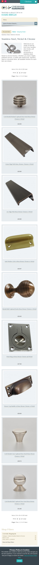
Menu (5, 20)
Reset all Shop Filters (8, 542)
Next (26, 76)
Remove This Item (35, 536)
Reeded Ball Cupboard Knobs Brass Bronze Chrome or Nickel (20, 309)
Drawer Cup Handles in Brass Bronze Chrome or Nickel (19, 406)
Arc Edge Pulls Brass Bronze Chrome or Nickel (19, 212)
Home (14, 31)
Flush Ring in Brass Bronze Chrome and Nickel (19, 356)
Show (14, 72)
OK (36, 23)
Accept (19, 561)
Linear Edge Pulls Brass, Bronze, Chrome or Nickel (20, 164)
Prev (17, 76)
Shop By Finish (21, 31)
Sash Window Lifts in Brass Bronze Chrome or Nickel (19, 261)
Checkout (28, 2)
